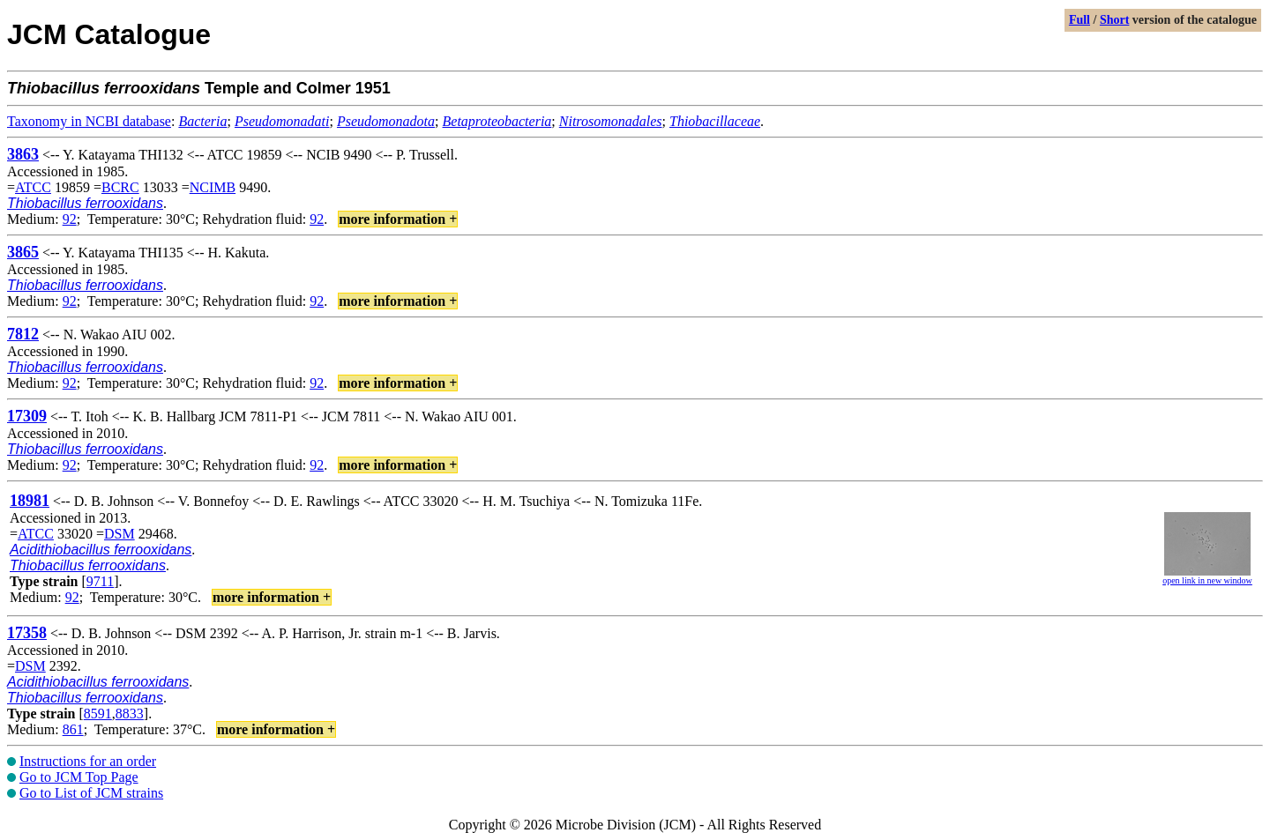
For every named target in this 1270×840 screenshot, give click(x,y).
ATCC (33, 187)
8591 (98, 713)
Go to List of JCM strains (91, 792)
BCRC (120, 187)
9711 (100, 581)
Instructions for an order (87, 761)
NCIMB (212, 187)
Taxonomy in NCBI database (89, 121)
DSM (119, 533)
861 (73, 729)
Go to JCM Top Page (78, 776)
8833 (130, 713)
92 (70, 219)
